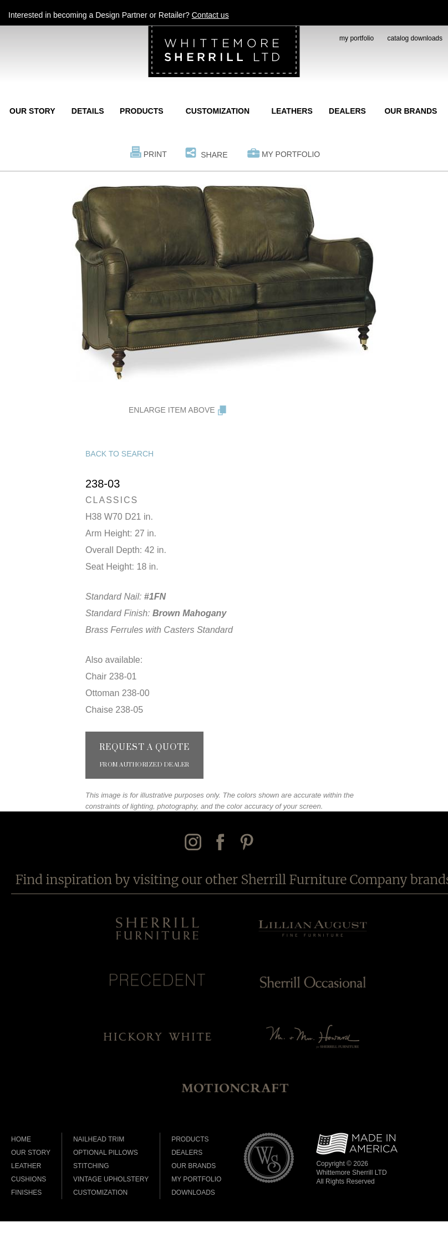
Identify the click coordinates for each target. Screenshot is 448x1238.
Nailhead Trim (98, 1139)
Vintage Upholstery (111, 1179)
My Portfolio (291, 154)
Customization (218, 110)
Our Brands (410, 110)
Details (88, 110)
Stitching (91, 1166)
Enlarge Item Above (172, 409)
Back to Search (119, 453)
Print (155, 154)
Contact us (210, 15)
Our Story (32, 110)
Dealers (347, 110)
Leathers (291, 110)
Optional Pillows (105, 1152)
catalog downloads (415, 38)
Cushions (28, 1179)
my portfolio (356, 38)
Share (214, 154)
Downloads (193, 1192)
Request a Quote (144, 755)
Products (142, 110)
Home (21, 1139)
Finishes (26, 1192)
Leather (26, 1166)
